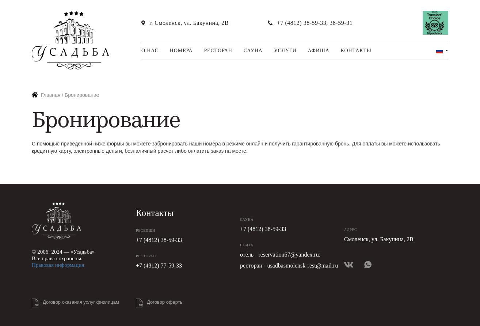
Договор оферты (165, 302)
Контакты (356, 50)
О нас (150, 50)
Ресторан (218, 50)
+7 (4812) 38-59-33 (301, 23)
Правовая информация (58, 265)
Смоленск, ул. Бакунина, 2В (379, 239)
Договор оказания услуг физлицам (81, 302)
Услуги (285, 50)
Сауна (253, 50)
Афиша (318, 50)
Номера (181, 50)
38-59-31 (341, 23)
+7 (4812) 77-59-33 (159, 265)
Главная (50, 95)
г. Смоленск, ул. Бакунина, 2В (189, 23)
